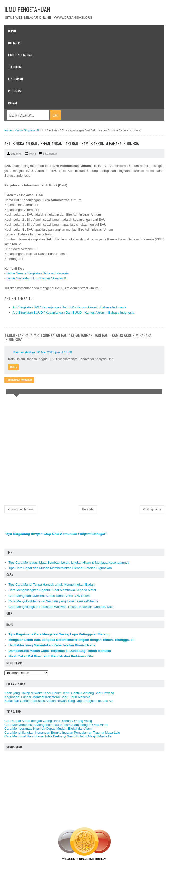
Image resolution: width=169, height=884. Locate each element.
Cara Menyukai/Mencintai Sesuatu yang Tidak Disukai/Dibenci (53, 601)
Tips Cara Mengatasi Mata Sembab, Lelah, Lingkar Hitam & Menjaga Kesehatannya (68, 562)
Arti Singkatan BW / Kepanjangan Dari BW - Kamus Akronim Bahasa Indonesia (69, 307)
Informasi (15, 90)
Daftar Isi (15, 42)
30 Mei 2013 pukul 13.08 (54, 352)
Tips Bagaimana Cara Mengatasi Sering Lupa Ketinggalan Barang (59, 634)
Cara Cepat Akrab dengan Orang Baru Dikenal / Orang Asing (48, 721)
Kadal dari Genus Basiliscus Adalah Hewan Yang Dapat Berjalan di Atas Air (58, 701)
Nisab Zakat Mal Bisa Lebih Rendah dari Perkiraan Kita (50, 656)
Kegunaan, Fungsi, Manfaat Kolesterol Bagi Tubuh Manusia (47, 697)
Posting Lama (152, 509)
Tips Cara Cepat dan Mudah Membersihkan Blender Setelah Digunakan (60, 568)
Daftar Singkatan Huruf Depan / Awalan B (36, 278)
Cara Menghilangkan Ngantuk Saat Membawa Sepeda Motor (52, 590)
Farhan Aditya (24, 352)
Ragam (12, 102)
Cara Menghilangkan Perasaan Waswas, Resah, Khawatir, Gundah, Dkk (60, 607)
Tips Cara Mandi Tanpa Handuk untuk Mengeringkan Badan (51, 584)
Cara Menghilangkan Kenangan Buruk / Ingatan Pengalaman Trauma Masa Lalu (62, 732)
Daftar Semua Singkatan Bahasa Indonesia (37, 273)
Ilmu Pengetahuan (20, 54)
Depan (12, 30)
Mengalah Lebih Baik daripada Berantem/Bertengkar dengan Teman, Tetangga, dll (71, 640)
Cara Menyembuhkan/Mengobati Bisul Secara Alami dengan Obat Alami (56, 725)
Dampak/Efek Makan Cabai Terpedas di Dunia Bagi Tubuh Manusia (59, 651)
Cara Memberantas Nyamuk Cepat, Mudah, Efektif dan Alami (48, 728)
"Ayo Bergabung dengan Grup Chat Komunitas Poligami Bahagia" (55, 534)
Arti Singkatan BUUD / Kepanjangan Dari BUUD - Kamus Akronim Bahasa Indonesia (73, 312)
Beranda (88, 509)
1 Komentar (50, 153)
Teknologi (15, 66)
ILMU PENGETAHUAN (27, 9)
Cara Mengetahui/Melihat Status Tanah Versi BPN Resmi (49, 596)
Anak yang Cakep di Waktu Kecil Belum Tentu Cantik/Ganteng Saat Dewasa (59, 693)
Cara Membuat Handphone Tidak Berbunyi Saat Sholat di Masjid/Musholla (58, 736)
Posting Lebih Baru (20, 509)
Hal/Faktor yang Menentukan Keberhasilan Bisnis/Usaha (52, 645)
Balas (13, 367)
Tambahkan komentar (19, 379)
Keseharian (15, 78)
